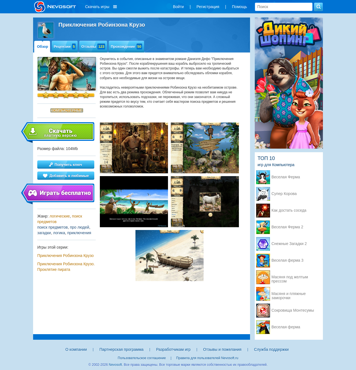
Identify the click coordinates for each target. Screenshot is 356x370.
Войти (178, 6)
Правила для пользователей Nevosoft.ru (207, 358)
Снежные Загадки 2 (289, 244)
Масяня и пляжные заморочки (288, 294)
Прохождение (126, 46)
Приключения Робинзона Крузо (65, 255)
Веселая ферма (285, 327)
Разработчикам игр (173, 349)
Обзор (42, 46)
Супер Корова (284, 194)
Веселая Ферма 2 (287, 227)
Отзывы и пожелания (222, 349)
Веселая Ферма (285, 177)
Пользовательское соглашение (142, 358)
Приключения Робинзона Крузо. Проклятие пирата (66, 267)
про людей (79, 227)
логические (60, 216)
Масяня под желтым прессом (289, 277)
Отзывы (93, 46)
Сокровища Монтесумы (292, 310)
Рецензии (65, 46)
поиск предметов (52, 227)
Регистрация (208, 6)
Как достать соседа (288, 210)
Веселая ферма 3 (287, 260)
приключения (79, 233)
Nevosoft (115, 365)
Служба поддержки (271, 349)
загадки (44, 233)
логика (59, 233)
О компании (76, 349)
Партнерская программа (121, 349)
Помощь (239, 6)
